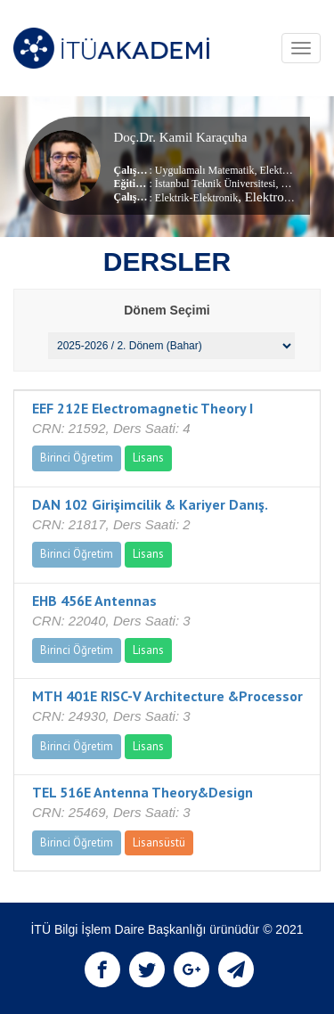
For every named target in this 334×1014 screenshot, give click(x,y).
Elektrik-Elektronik (196, 198)
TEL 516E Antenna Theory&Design (142, 792)
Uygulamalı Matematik (205, 170)
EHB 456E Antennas (94, 600)
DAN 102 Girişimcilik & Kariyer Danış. (150, 504)
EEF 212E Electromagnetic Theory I (142, 408)
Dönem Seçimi (166, 310)
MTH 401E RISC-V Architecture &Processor (167, 696)
